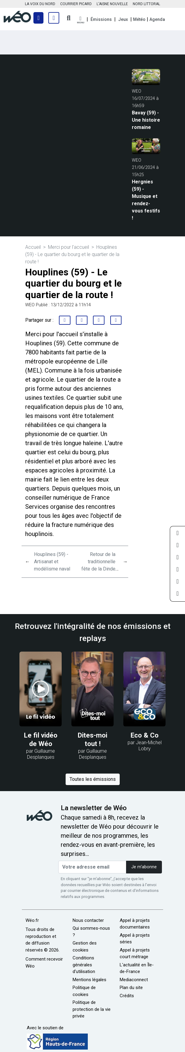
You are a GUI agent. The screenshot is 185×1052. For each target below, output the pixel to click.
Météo (139, 19)
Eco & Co (145, 735)
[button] (80, 20)
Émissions (101, 19)
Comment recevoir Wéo (44, 962)
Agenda (157, 19)
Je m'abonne (144, 867)
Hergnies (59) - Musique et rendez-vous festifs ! (146, 200)
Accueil (33, 247)
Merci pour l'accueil (68, 247)
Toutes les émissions (93, 779)
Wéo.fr (32, 920)
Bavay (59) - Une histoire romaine (146, 120)
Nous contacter (88, 920)
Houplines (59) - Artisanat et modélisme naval (52, 561)
